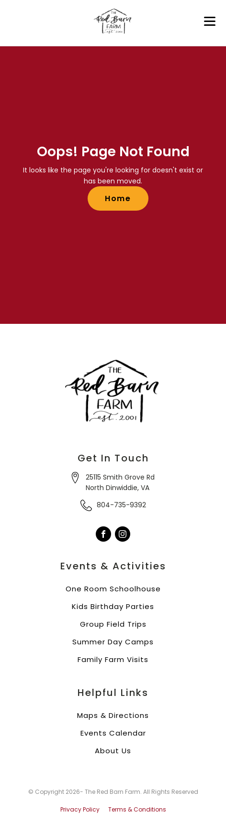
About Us (113, 751)
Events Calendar (113, 733)
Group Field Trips (113, 624)
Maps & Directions (113, 715)
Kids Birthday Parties (113, 606)
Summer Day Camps (113, 642)
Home (118, 198)
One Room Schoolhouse (113, 589)
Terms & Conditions (137, 809)
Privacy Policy (80, 809)
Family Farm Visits (113, 659)
